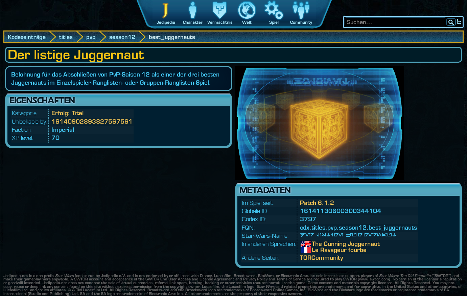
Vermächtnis (220, 22)
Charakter (193, 22)
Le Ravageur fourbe (317, 250)
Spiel (274, 22)
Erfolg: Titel (67, 113)
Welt (247, 22)
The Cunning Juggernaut (317, 244)
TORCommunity (321, 257)
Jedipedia (166, 22)
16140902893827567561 (92, 121)
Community (301, 22)
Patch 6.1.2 (317, 202)
